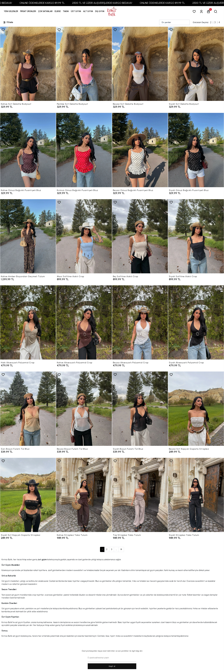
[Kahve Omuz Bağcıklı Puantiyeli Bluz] (28, 150)
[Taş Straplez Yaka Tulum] (140, 495)
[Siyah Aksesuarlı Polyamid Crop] (196, 322)
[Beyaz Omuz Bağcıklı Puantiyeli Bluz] (140, 150)
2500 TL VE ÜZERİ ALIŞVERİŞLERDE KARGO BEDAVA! (115, 2)
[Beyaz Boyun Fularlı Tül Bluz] (84, 408)
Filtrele (8, 22)
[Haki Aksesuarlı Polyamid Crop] (28, 322)
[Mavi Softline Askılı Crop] (84, 236)
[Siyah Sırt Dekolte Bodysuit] (196, 64)
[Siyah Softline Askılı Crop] (196, 236)
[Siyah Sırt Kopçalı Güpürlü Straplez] (28, 495)
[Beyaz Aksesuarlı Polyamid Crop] (140, 322)
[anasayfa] (112, 11)
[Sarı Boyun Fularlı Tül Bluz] (28, 408)
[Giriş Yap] (202, 11)
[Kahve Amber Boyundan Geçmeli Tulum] (28, 236)
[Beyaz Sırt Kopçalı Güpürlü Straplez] (196, 408)
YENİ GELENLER (11, 11)
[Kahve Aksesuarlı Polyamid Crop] (84, 322)
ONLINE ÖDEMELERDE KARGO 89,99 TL (55, 2)
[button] (28, 11)
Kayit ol (112, 666)
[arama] (216, 11)
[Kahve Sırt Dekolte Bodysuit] (28, 64)
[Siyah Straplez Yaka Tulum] (196, 495)
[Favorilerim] (194, 11)
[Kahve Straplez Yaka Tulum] (84, 495)
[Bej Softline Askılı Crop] (140, 236)
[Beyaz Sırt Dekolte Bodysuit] (140, 64)
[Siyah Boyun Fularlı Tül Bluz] (140, 408)
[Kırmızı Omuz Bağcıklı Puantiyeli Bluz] (84, 150)
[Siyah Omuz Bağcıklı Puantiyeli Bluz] (196, 150)
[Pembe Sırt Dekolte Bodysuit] (84, 64)
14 (121, 549)
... (116, 549)
